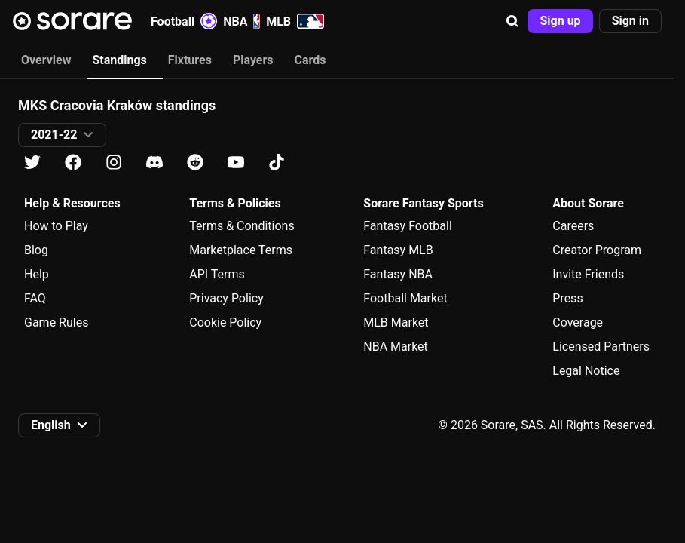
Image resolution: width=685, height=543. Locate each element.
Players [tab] (253, 60)
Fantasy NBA (398, 274)
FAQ (35, 298)
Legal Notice (585, 371)
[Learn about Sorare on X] (32, 162)
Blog (36, 250)
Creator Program (596, 250)
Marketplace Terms (240, 250)
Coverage (577, 322)
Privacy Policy (226, 298)
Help (36, 274)
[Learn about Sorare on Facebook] (73, 162)
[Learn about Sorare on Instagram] (113, 162)
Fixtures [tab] (190, 60)
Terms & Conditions (242, 226)
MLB (295, 21)
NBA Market (395, 346)
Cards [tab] (310, 60)
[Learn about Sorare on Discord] (154, 162)
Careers (573, 226)
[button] (512, 21)
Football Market (405, 298)
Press (567, 298)
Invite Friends (588, 274)
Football (184, 21)
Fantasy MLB (398, 250)
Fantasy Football (407, 226)
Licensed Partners (601, 346)
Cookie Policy (225, 322)
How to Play (56, 226)
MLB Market (395, 322)
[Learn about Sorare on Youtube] (236, 162)
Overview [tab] (46, 60)
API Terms (217, 274)
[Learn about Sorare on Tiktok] (276, 162)
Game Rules (56, 322)
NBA (241, 21)
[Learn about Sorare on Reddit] (195, 162)
